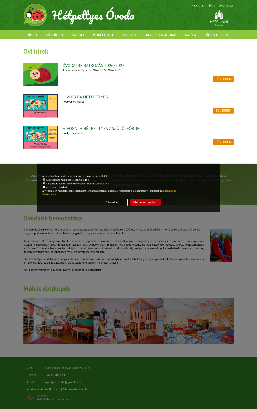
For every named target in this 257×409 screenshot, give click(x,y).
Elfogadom (112, 202)
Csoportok (129, 35)
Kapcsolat (198, 5)
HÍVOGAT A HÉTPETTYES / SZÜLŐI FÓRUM (102, 128)
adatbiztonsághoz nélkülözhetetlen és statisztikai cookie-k (76, 183)
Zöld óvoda (54, 35)
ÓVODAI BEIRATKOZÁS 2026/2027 (94, 65)
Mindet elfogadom (145, 202)
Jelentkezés (226, 5)
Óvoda (32, 35)
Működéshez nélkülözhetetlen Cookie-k (66, 179)
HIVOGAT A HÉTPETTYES (85, 97)
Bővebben (223, 79)
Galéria (190, 35)
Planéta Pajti (103, 35)
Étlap (211, 5)
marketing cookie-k (55, 187)
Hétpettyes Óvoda (93, 15)
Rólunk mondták (217, 35)
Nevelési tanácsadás (161, 35)
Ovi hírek (78, 35)
